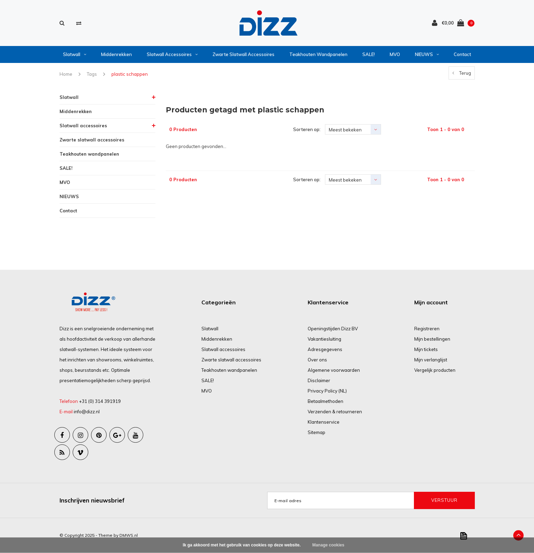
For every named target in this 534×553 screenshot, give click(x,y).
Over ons (317, 359)
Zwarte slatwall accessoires (243, 54)
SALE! (368, 54)
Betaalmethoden (325, 401)
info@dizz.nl (87, 411)
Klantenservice (324, 422)
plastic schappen (129, 74)
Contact (462, 54)
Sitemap (316, 432)
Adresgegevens (325, 349)
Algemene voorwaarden (334, 370)
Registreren (427, 328)
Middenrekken (116, 54)
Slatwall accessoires (172, 54)
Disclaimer (319, 380)
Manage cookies (328, 545)
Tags (92, 74)
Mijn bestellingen (432, 339)
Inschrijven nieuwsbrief (92, 500)
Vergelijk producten (434, 370)
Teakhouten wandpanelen (318, 54)
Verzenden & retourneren (335, 411)
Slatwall (74, 54)
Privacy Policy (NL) (327, 391)
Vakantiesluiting (324, 339)
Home (66, 74)
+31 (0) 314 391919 (100, 401)
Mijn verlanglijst (430, 359)
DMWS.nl (128, 535)
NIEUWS (427, 54)
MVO (395, 54)
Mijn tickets (426, 349)
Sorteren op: (306, 129)
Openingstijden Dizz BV (333, 328)
